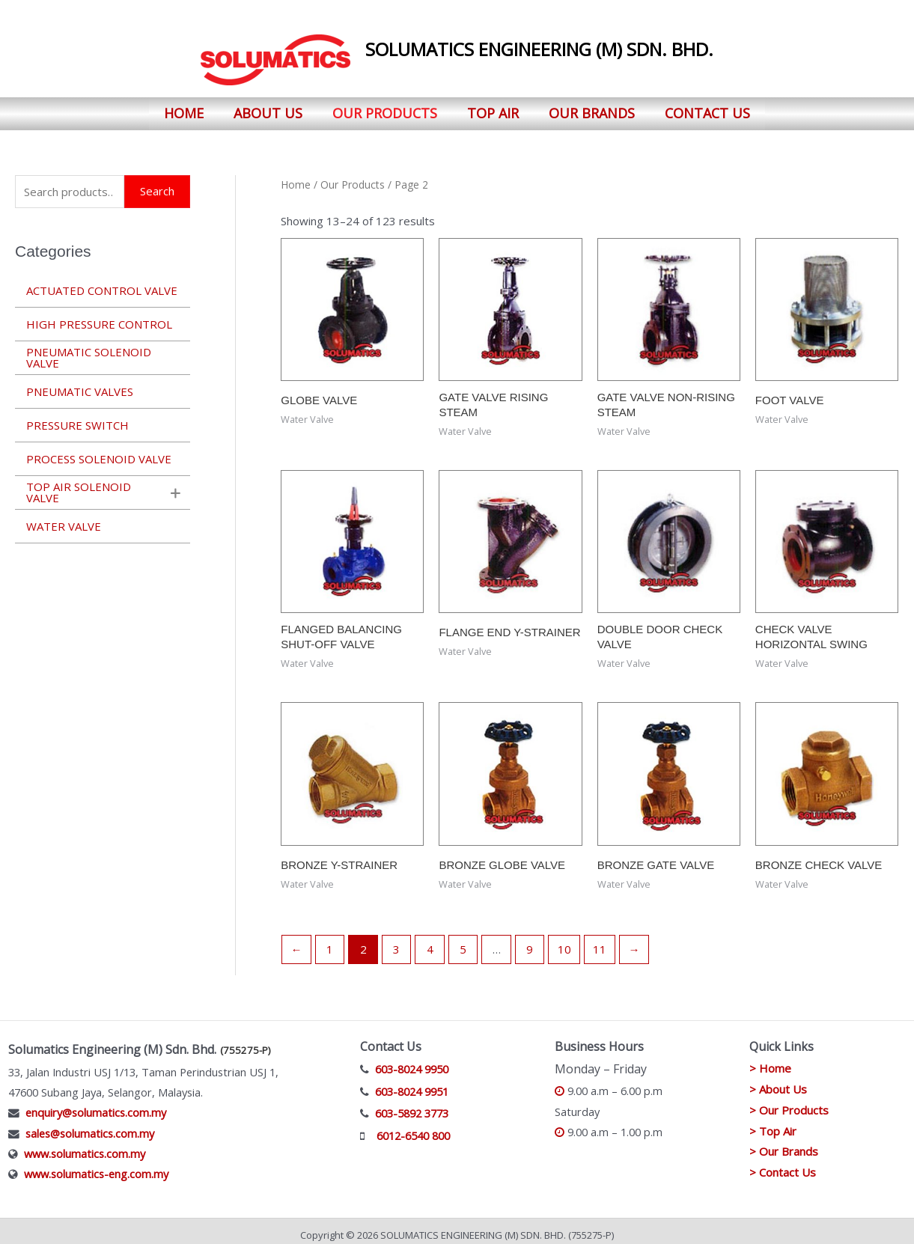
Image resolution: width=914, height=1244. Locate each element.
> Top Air (772, 1122)
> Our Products (789, 1101)
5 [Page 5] (463, 941)
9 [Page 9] (529, 941)
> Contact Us (782, 1164)
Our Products (384, 109)
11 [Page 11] (599, 941)
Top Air (493, 109)
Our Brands (592, 109)
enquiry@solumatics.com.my (95, 1104)
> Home (770, 1060)
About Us (268, 109)
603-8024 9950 (411, 1061)
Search (157, 183)
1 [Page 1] (329, 941)
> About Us (778, 1081)
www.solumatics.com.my (84, 1145)
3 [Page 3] (396, 941)
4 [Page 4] (430, 941)
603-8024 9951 (411, 1083)
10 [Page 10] (564, 941)
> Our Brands (783, 1143)
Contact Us (707, 109)
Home (184, 109)
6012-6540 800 (413, 1127)
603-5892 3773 (411, 1105)
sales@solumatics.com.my (89, 1125)
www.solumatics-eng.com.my (96, 1166)
